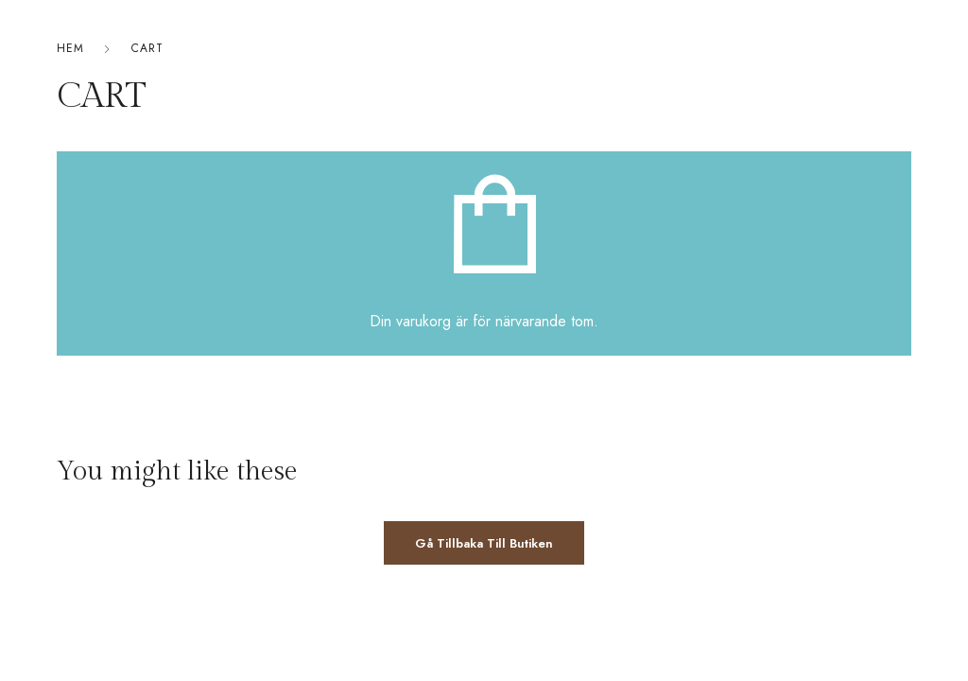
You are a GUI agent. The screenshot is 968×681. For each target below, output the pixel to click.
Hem (70, 48)
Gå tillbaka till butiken (484, 543)
